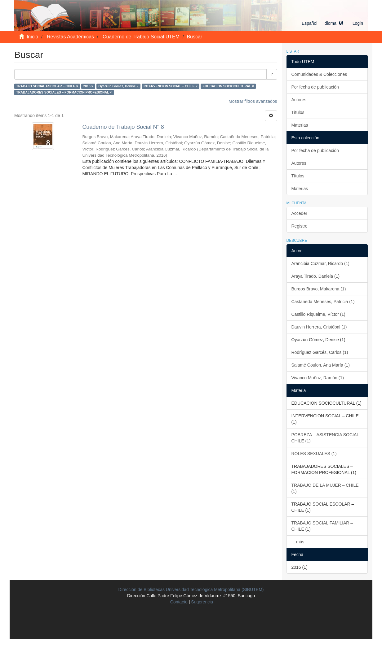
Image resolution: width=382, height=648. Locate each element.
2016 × (88, 86)
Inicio (32, 36)
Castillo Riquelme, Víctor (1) (318, 314)
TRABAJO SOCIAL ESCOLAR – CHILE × (47, 86)
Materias (299, 125)
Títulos (297, 112)
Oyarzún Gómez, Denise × (118, 86)
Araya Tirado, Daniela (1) (315, 276)
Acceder (299, 213)
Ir (271, 74)
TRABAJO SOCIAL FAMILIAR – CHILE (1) (322, 526)
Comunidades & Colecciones (319, 74)
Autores (298, 99)
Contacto (179, 601)
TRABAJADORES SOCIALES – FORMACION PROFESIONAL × (64, 92)
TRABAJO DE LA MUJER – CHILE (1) (325, 488)
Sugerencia (202, 601)
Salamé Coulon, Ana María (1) (320, 365)
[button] (322, 23)
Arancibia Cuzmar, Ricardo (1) (320, 263)
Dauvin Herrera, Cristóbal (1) (319, 326)
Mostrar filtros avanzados (253, 101)
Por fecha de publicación (315, 87)
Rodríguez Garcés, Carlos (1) (319, 352)
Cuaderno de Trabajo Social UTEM (141, 36)
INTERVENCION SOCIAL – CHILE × (171, 86)
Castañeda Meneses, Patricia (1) (323, 301)
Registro (299, 226)
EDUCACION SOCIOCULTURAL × (228, 86)
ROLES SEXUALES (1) (314, 453)
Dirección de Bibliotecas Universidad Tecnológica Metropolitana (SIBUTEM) (191, 589)
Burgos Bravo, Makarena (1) (318, 288)
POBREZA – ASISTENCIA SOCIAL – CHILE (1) (327, 437)
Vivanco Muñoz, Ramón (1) (317, 377)
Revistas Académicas (70, 36)
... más (297, 541)
